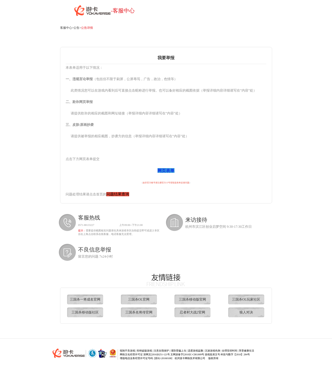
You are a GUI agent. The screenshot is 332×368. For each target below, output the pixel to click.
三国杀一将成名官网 (85, 299)
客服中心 (66, 27)
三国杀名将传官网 (138, 312)
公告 (76, 27)
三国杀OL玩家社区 (246, 299)
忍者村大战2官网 (192, 312)
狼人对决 (246, 312)
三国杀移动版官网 (192, 299)
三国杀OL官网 (138, 299)
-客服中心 (123, 11)
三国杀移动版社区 (85, 312)
